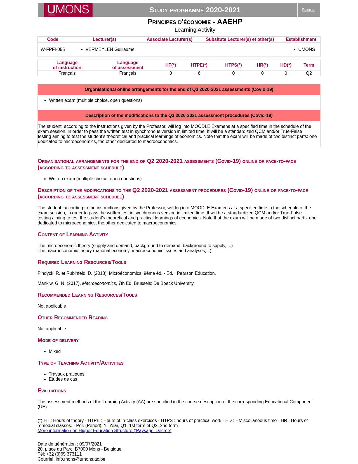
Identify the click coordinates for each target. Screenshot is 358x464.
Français (308, 10)
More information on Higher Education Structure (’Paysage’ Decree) (104, 430)
